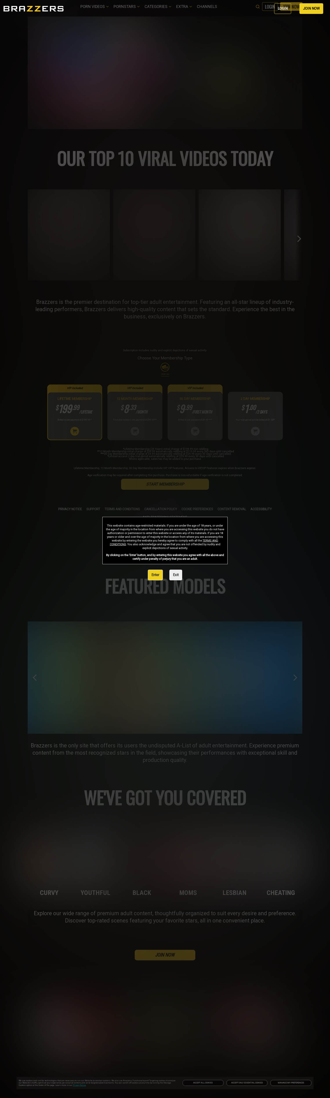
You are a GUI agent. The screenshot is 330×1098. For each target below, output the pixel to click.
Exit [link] (176, 575)
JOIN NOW (311, 8)
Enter (155, 575)
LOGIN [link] (283, 8)
